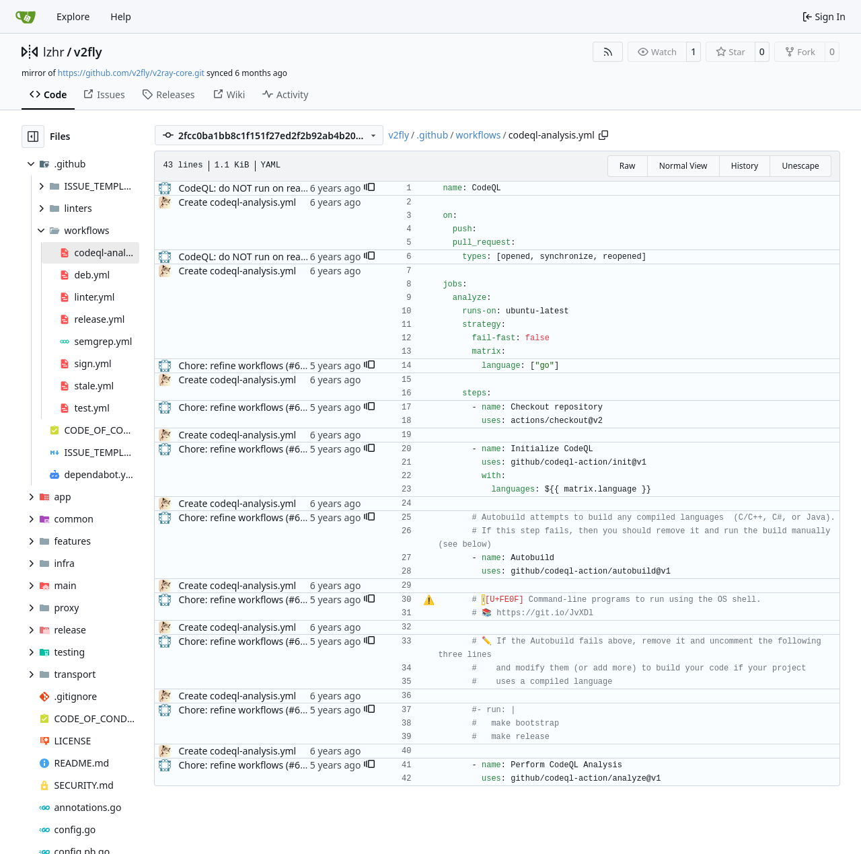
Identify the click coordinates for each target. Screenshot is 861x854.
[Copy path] (603, 135)
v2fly (88, 52)
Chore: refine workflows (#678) (245, 365)
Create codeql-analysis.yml (237, 202)
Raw (628, 165)
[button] (369, 188)
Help (120, 16)
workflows (477, 134)
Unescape (800, 165)
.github (432, 134)
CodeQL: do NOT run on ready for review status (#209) (297, 188)
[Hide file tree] (33, 136)
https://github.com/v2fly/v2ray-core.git (131, 73)
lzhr (54, 52)
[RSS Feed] (608, 52)
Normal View (683, 165)
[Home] (25, 17)
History (744, 165)
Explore (73, 16)
